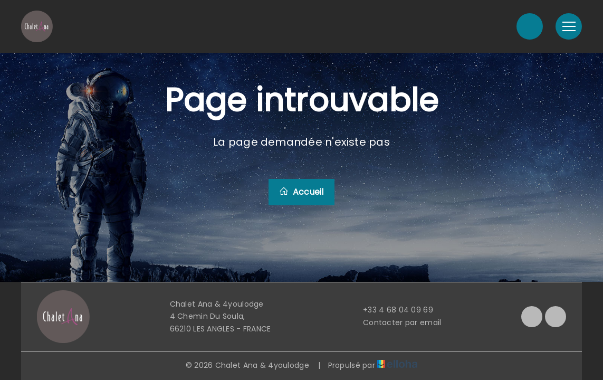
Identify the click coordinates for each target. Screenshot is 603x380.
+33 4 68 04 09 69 (392, 310)
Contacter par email (396, 322)
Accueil (301, 192)
